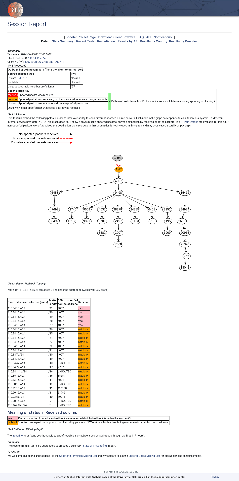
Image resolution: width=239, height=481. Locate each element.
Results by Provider (183, 41)
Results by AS (127, 41)
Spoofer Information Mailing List (78, 455)
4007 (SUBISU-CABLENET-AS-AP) (44, 61)
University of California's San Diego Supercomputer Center (151, 477)
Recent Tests (85, 41)
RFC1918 (23, 78)
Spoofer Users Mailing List (144, 455)
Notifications (163, 37)
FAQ (141, 37)
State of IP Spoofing (95, 445)
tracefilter (18, 435)
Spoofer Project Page (81, 37)
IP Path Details (189, 121)
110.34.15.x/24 (36, 58)
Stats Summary (63, 41)
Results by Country (153, 41)
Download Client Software (116, 37)
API (148, 37)
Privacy (215, 476)
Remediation (106, 41)
